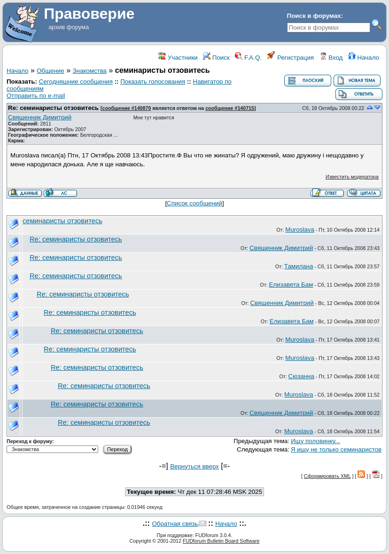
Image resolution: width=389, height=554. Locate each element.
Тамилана (298, 266)
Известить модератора (352, 176)
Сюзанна (301, 376)
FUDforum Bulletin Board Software (221, 541)
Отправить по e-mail (36, 95)
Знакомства (90, 70)
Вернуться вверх (194, 466)
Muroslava (299, 229)
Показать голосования (152, 81)
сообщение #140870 (126, 108)
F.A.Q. (248, 57)
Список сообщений (194, 203)
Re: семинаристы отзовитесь (53, 107)
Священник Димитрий (39, 117)
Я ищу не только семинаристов (336, 449)
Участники (177, 57)
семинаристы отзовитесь (62, 221)
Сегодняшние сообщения (76, 81)
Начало (363, 57)
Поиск (216, 57)
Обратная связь (175, 523)
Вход (331, 57)
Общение (50, 70)
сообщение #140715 (229, 108)
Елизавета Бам (291, 284)
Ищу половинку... (315, 441)
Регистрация (290, 57)
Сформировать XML (327, 476)
